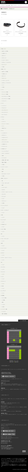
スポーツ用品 (3, 229)
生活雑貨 (2, 295)
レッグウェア (3, 290)
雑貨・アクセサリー (4, 178)
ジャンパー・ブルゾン (5, 123)
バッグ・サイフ (4, 187)
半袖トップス (3, 48)
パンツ (2, 103)
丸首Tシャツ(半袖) (5, 51)
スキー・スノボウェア (5, 153)
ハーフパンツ (4, 105)
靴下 (2, 171)
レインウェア (4, 157)
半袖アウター (4, 128)
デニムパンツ (4, 107)
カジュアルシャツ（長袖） (6, 98)
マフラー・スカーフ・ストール (6, 257)
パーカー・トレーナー (5, 80)
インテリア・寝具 (4, 309)
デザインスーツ (4, 139)
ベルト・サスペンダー (5, 238)
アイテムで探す (8, 5)
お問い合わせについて (5, 420)
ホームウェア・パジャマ (6, 173)
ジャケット (4, 121)
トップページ (3, 5)
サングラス (4, 194)
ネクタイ (3, 189)
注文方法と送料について (6, 365)
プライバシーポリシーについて (6, 438)
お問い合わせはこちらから (5, 380)
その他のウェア (3, 148)
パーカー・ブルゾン (5, 60)
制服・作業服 (4, 162)
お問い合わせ (8, 448)
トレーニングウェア (5, 151)
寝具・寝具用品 (4, 313)
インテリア (4, 311)
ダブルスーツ (4, 135)
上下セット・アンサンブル (6, 62)
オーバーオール (4, 114)
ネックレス (4, 196)
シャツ (2, 89)
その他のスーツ (4, 144)
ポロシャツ (4, 55)
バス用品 (3, 300)
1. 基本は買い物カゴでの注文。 (6, 372)
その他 (3, 66)
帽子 (2, 185)
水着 (2, 155)
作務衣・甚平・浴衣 (5, 160)
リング (3, 198)
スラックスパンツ (5, 112)
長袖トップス (3, 69)
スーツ (2, 130)
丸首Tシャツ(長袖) (5, 71)
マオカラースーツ (5, 137)
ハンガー (3, 304)
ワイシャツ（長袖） (5, 94)
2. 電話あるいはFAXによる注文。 (6, 373)
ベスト (3, 119)
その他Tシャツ (4, 53)
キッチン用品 (4, 297)
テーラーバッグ (4, 146)
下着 (2, 169)
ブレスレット (4, 200)
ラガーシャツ (4, 57)
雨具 (2, 302)
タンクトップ (4, 64)
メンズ (3, 207)
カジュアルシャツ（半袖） (6, 96)
